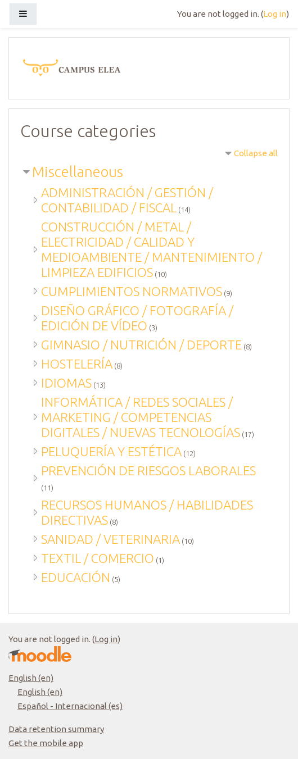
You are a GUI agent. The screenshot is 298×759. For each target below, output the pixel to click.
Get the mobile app (45, 743)
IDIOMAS (66, 383)
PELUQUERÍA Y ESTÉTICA (111, 451)
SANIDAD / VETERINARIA (110, 539)
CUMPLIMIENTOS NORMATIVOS (131, 291)
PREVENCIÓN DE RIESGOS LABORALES (148, 470)
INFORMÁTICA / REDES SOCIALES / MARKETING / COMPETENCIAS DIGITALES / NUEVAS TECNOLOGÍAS (140, 417)
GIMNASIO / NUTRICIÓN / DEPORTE (141, 345)
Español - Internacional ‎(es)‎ (70, 706)
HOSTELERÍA (76, 364)
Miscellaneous (77, 171)
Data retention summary (56, 729)
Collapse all (256, 153)
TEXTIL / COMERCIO (97, 558)
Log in (274, 14)
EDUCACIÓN (75, 577)
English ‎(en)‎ (30, 678)
